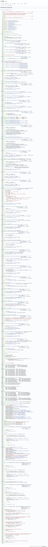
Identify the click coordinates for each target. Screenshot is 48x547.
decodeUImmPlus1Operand (15, 289)
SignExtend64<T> (21, 320)
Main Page (2, 3)
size (9, 429)
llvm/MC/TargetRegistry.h (12, 28)
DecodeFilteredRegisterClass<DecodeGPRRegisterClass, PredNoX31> (16, 123)
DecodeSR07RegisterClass (15, 150)
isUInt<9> (9, 189)
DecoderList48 (18, 481)
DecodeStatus (20, 35)
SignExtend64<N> (21, 305)
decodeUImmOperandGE (14, 231)
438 (2, 331)
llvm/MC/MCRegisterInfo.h (12, 27)
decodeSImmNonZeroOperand (15, 308)
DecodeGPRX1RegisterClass (15, 91)
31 (2, 33)
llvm (10, 31)
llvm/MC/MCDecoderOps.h (12, 24)
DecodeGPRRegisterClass (13, 81)
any (22, 360)
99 (2, 83)
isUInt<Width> (9, 233)
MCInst (16, 43)
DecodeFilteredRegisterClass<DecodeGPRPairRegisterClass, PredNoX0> (17, 137)
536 (2, 403)
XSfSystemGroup (17, 382)
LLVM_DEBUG (7, 438)
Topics (10, 3)
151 (2, 121)
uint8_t (8, 252)
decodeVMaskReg (13, 206)
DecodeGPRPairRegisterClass (16, 125)
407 (2, 308)
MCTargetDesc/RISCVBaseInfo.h (13, 20)
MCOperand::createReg (14, 78)
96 (2, 81)
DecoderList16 (18, 447)
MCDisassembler (18, 37)
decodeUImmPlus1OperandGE (15, 240)
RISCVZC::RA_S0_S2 (23, 341)
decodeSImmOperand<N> (11, 312)
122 (2, 100)
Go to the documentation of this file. (6, 9)
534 (2, 401)
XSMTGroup (17, 401)
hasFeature (18, 259)
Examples (25, 3)
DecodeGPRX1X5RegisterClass (16, 83)
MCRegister (6, 77)
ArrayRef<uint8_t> (19, 47)
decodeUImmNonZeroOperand (15, 276)
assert (6, 102)
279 (2, 215)
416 (2, 315)
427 (2, 323)
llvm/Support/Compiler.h (12, 29)
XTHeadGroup (17, 391)
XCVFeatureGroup (18, 364)
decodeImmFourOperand (15, 219)
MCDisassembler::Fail (11, 76)
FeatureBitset (12, 364)
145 (2, 117)
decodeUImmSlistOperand (15, 249)
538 (2, 404)
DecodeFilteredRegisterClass (16, 111)
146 (2, 117)
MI (25, 426)
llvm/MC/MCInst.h (11, 25)
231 (2, 180)
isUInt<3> (9, 251)
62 (2, 56)
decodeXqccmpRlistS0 (14, 346)
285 (2, 219)
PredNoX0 (10, 117)
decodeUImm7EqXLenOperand (15, 265)
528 (2, 397)
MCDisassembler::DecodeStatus (12, 35)
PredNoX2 (10, 117)
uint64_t (21, 43)
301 (2, 231)
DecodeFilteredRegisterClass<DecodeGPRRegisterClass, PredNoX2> (16, 122)
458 (2, 346)
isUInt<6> (9, 258)
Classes (18, 3)
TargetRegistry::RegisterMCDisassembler (12, 64)
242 (2, 188)
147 (2, 118)
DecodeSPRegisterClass (15, 100)
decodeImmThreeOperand (15, 215)
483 (2, 364)
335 (2, 256)
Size (25, 43)
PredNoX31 (11, 118)
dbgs (10, 438)
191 (2, 150)
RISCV (6, 5)
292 (2, 224)
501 (2, 377)
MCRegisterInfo (9, 165)
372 (2, 283)
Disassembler (10, 5)
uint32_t (27, 83)
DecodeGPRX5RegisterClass (15, 106)
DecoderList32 (18, 404)
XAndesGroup (17, 397)
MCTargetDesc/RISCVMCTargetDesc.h (13, 21)
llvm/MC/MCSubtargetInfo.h (12, 27)
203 (2, 159)
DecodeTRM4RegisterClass (15, 180)
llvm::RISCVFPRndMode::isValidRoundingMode (14, 333)
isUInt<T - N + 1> (10, 317)
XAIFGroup (17, 403)
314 (2, 240)
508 (2, 382)
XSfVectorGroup (17, 377)
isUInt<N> (9, 291)
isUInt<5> (8, 260)
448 (2, 338)
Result (11, 439)
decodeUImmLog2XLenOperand (15, 256)
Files (22, 3)
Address (23, 439)
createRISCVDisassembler (16, 56)
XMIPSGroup (17, 386)
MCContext (23, 40)
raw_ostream (17, 44)
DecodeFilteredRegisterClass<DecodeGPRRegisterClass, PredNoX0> (16, 120)
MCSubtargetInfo (16, 40)
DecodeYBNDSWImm (14, 188)
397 (2, 301)
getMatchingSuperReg (15, 131)
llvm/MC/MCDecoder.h (11, 23)
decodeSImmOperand (14, 301)
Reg (9, 77)
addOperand (8, 78)
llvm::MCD (11, 32)
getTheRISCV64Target (22, 64)
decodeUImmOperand (14, 224)
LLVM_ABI (9, 60)
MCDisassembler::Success (11, 79)
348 (2, 265)
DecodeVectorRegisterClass (15, 159)
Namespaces (14, 3)
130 (2, 106)
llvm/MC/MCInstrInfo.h (11, 26)
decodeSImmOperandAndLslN (15, 315)
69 (2, 61)
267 (2, 206)
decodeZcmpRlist (14, 338)
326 (2, 249)
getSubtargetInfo (13, 259)
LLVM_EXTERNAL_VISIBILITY (15, 60)
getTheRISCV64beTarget (23, 67)
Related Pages (7, 3)
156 (2, 125)
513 (2, 386)
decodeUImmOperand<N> (11, 280)
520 (2, 391)
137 (2, 111)
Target (3, 5)
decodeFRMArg (13, 331)
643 (2, 481)
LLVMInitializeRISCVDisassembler (9, 61)
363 (2, 276)
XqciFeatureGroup (16, 448)
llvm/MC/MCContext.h (11, 22)
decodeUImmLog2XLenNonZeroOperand (10, 283)
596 (2, 447)
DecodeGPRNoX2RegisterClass (14, 121)
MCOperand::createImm (14, 203)
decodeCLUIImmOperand (15, 323)
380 (2, 289)
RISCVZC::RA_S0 (11, 348)
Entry (8, 436)
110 (2, 91)
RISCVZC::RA (10, 341)
